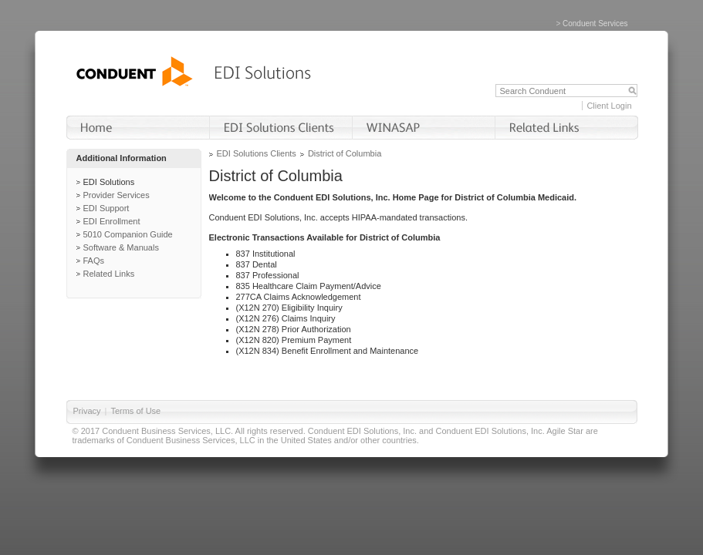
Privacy (87, 410)
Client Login (608, 105)
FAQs (94, 260)
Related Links (109, 273)
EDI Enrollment (111, 221)
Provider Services (116, 195)
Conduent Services (595, 23)
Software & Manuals (121, 247)
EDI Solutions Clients (256, 153)
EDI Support (106, 208)
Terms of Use (135, 410)
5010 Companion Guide (128, 234)
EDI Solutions (109, 182)
